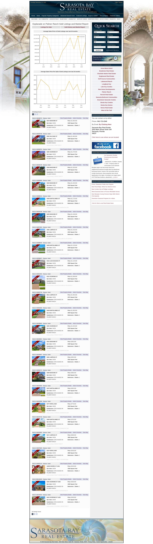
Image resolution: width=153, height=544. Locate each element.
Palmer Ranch (63, 19)
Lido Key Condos (104, 19)
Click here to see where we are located (105, 137)
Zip (108, 40)
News (38, 15)
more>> (116, 177)
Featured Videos (115, 15)
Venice (118, 19)
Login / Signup (118, 2)
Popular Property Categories (50, 15)
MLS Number (97, 45)
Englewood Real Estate (106, 76)
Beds (95, 40)
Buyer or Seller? (93, 15)
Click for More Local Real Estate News (103, 203)
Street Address (111, 45)
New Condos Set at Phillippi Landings (102, 189)
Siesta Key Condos (82, 19)
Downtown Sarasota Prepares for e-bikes (103, 198)
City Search (110, 30)
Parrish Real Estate (106, 94)
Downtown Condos (93, 19)
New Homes (34, 19)
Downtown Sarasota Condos (106, 100)
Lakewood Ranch (54, 19)
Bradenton (113, 19)
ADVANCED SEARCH (112, 50)
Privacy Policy (91, 542)
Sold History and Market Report (74, 27)
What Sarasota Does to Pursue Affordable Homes (106, 191)
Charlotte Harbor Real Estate (106, 73)
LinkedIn (110, 542)
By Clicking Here (105, 124)
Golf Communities (43, 19)
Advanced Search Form (67, 15)
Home (33, 15)
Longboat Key (72, 19)
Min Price (96, 35)
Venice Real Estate (107, 108)
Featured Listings (81, 15)
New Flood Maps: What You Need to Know (104, 186)
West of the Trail (106, 110)
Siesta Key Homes (106, 105)
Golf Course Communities (106, 79)
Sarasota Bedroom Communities (106, 97)
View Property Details (66, 118)
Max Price (110, 35)
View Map (85, 118)
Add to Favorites (77, 118)
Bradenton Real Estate (106, 71)
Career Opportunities (101, 542)
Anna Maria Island (106, 68)
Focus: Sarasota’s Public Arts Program (102, 184)
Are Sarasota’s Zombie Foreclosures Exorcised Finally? (110, 157)
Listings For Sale (46, 27)
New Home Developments (106, 89)
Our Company (104, 15)
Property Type (98, 30)
